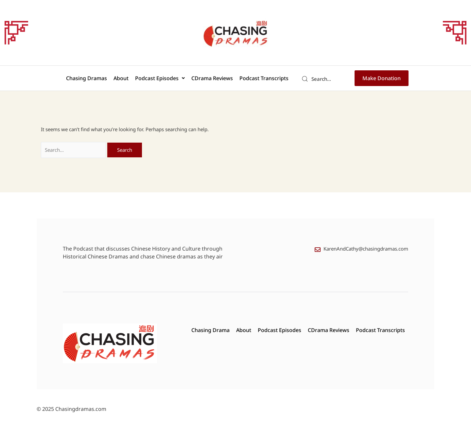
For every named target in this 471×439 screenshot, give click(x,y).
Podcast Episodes (160, 78)
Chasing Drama (210, 330)
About (121, 78)
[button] (160, 78)
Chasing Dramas (86, 78)
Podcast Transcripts (263, 78)
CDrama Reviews (212, 78)
